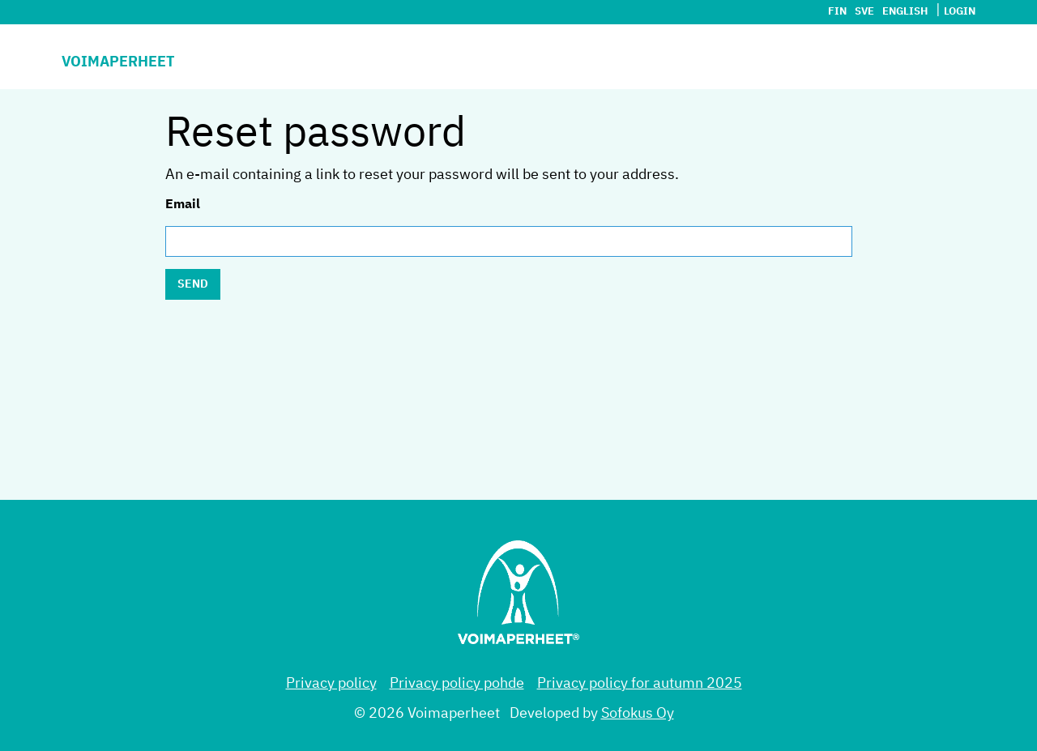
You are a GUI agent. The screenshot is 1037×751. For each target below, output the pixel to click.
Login (959, 11)
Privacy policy (331, 683)
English (905, 11)
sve (864, 11)
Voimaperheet (118, 62)
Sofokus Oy (637, 713)
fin (837, 11)
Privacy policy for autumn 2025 (639, 683)
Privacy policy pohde (457, 683)
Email (182, 204)
